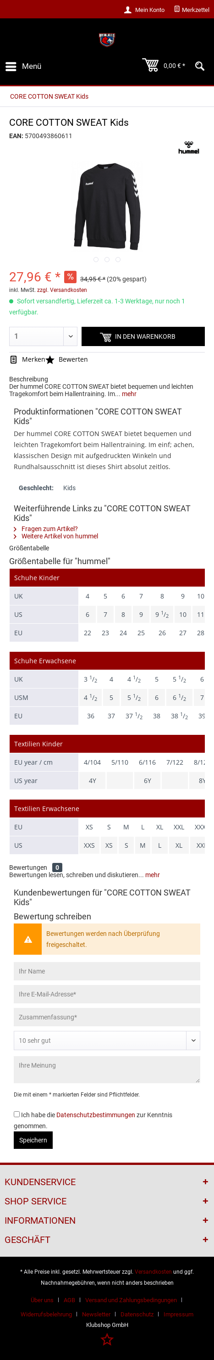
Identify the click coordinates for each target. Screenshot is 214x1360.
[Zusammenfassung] (107, 1017)
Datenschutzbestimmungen (95, 1115)
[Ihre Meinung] (107, 1069)
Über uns (42, 1300)
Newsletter (96, 1314)
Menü (23, 65)
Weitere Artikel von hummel (56, 536)
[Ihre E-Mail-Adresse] (107, 994)
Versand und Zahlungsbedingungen (131, 1300)
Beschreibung (28, 379)
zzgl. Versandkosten (62, 290)
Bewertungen (28, 867)
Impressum (178, 1314)
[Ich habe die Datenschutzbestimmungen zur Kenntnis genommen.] (17, 1114)
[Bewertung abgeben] (107, 1040)
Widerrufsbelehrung (46, 1314)
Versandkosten (153, 1272)
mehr (129, 393)
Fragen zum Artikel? (46, 528)
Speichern (33, 1140)
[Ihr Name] (107, 971)
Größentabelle (29, 548)
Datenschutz (137, 1314)
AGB (69, 1300)
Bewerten (66, 359)
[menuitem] (191, 10)
